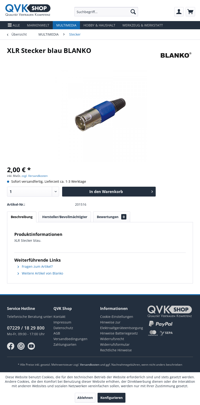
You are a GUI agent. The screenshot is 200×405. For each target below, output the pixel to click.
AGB (56, 333)
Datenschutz (63, 328)
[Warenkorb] (190, 11)
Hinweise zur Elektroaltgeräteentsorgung (121, 325)
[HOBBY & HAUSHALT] (99, 25)
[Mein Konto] (179, 11)
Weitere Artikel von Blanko (40, 273)
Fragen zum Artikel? (35, 266)
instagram (21, 346)
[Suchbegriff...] (106, 11)
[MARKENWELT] (38, 25)
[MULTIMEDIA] (66, 25)
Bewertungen (111, 216)
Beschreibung (22, 217)
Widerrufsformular (115, 344)
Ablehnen (85, 397)
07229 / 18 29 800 (26, 328)
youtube (31, 346)
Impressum (62, 322)
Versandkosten (89, 365)
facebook (10, 346)
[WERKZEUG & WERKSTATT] (142, 25)
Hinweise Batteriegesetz (119, 333)
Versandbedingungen (70, 339)
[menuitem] (106, 11)
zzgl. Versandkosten (35, 176)
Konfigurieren (111, 397)
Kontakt (59, 316)
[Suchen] (133, 11)
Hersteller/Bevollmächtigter (64, 217)
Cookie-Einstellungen (116, 316)
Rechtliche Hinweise (116, 350)
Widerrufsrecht (112, 339)
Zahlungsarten (64, 344)
